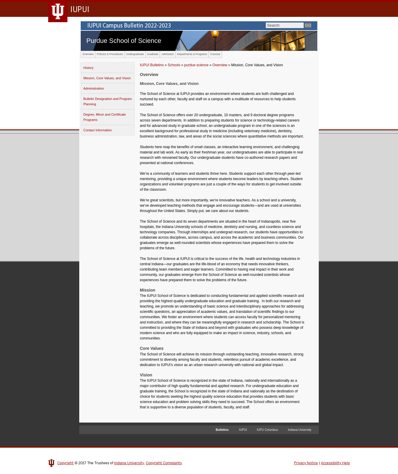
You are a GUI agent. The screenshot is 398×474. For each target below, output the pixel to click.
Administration (93, 88)
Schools (174, 65)
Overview (88, 54)
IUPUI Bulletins (152, 65)
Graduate (152, 54)
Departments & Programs (192, 54)
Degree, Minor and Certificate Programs (104, 117)
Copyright (65, 463)
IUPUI (243, 429)
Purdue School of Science (123, 40)
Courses (215, 54)
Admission (167, 54)
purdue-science (196, 65)
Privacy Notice (306, 463)
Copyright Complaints (164, 463)
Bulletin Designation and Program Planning (107, 101)
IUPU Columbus (267, 429)
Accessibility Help (335, 463)
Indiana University (299, 429)
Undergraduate (135, 54)
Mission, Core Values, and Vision (107, 78)
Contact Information (97, 130)
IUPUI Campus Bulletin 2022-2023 (199, 25)
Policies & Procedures (110, 54)
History (88, 67)
